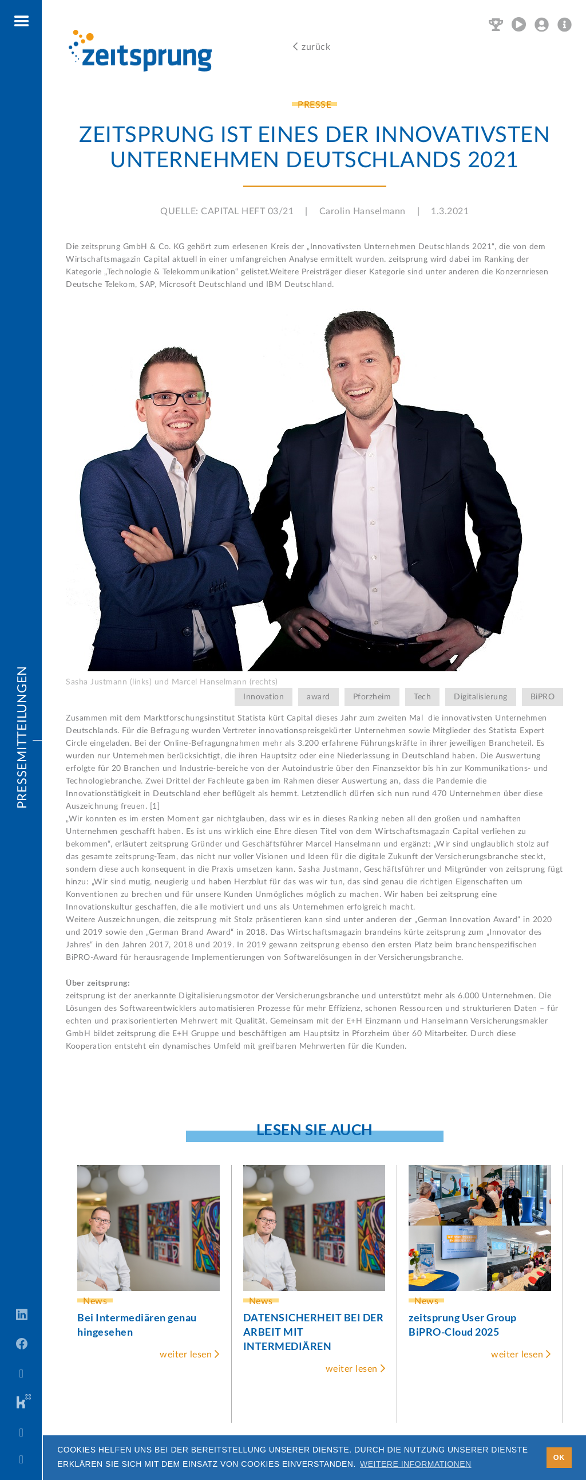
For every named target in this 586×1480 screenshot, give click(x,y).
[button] (22, 22)
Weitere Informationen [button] (416, 1464)
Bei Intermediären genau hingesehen (137, 1324)
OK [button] (559, 1458)
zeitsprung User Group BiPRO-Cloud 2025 (463, 1324)
